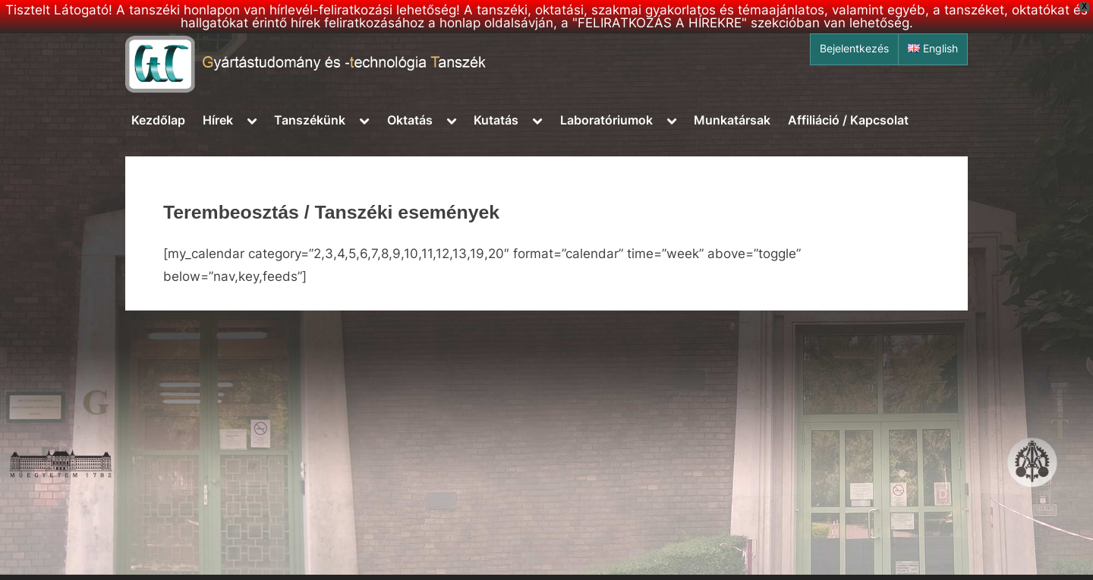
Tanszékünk (309, 120)
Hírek (218, 120)
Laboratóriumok (606, 120)
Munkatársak (732, 120)
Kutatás (496, 120)
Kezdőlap (158, 120)
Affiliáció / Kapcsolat (848, 120)
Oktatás (410, 120)
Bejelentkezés (854, 49)
